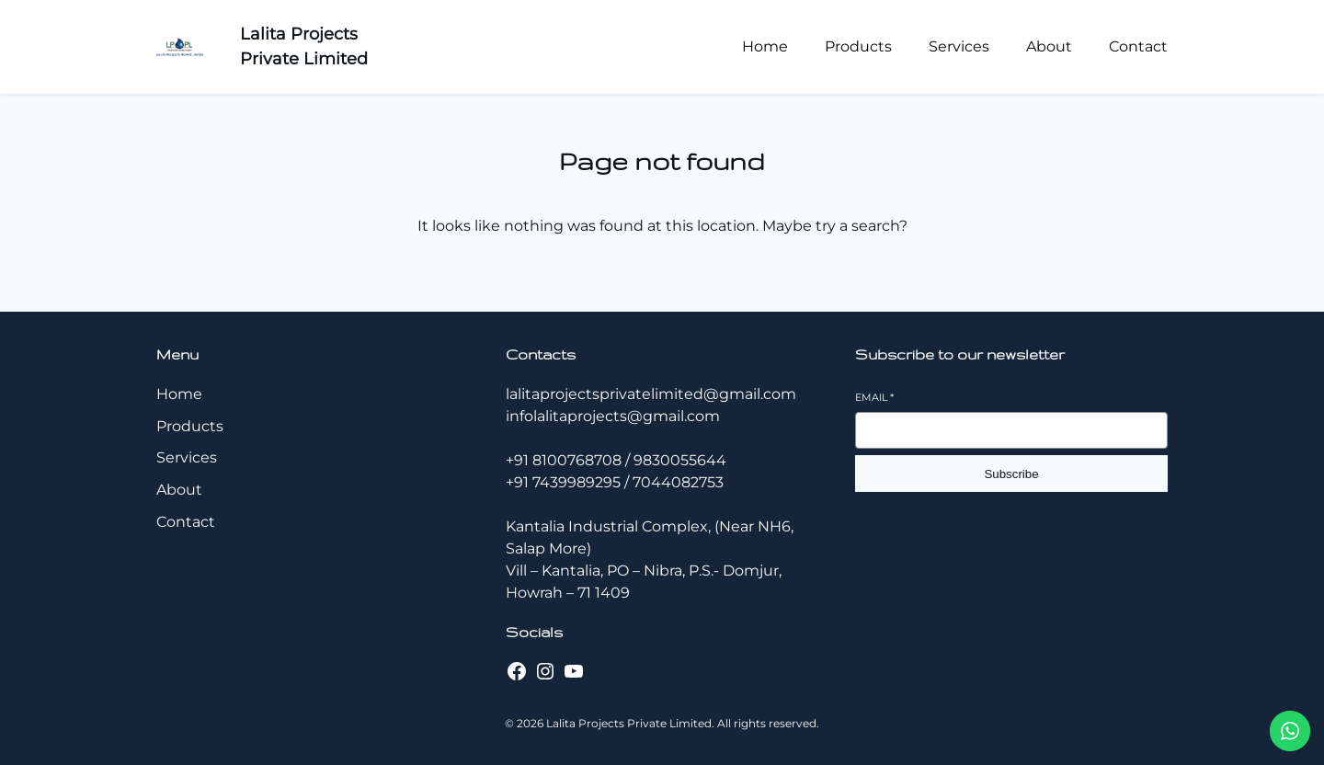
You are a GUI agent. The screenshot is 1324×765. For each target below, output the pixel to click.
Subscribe (1011, 474)
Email (874, 397)
